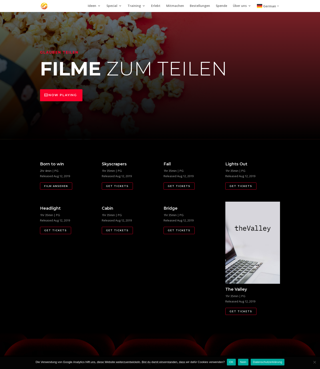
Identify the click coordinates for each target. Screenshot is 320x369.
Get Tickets (117, 186)
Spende (221, 6)
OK (231, 362)
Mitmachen (175, 6)
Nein (243, 362)
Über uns (240, 6)
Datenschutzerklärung (267, 362)
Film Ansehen (56, 186)
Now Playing (62, 95)
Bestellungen (200, 6)
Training (134, 6)
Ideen (92, 6)
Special (111, 6)
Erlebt (155, 6)
